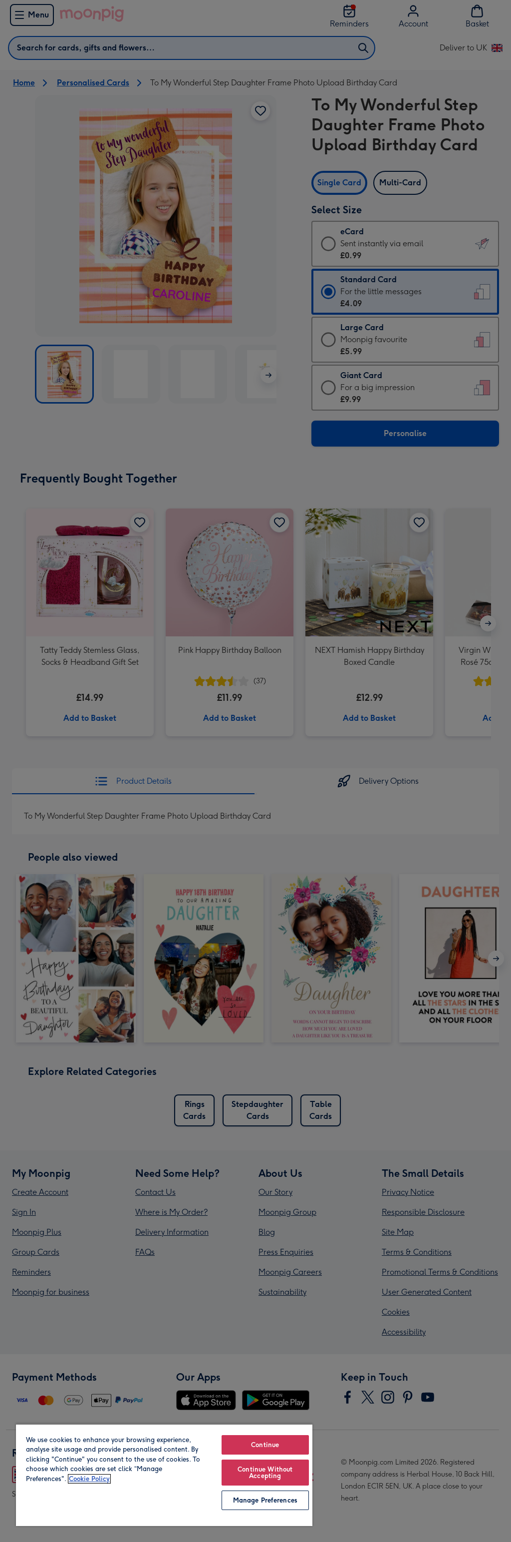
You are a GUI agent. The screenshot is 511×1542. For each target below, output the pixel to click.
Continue (265, 1445)
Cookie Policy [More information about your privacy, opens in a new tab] (89, 1479)
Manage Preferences (265, 1500)
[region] (164, 1475)
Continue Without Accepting (265, 1473)
